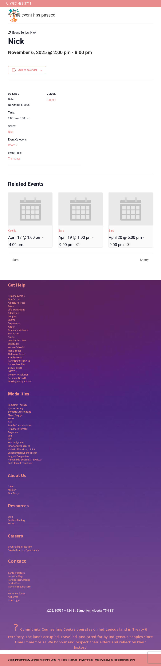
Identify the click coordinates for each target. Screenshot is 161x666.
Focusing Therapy (17, 404)
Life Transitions (16, 309)
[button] (151, 22)
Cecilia (12, 230)
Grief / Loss (14, 299)
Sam (15, 260)
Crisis (11, 306)
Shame (11, 319)
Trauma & (13, 296)
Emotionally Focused (19, 446)
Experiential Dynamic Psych (22, 452)
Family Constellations (20, 425)
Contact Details (16, 573)
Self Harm (13, 333)
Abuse (11, 337)
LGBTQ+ (12, 371)
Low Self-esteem (17, 340)
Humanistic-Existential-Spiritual (25, 459)
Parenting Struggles (19, 361)
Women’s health (16, 347)
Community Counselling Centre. (34, 660)
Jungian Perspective (18, 456)
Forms (11, 523)
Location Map (15, 576)
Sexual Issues (15, 367)
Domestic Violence (18, 330)
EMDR (11, 418)
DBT (10, 439)
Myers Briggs (15, 415)
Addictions (13, 313)
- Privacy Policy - (86, 660)
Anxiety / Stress (16, 302)
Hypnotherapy (15, 408)
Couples (12, 316)
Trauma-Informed (18, 428)
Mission (12, 489)
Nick (10, 131)
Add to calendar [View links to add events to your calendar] (27, 69)
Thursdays (14, 158)
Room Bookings (16, 593)
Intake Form (14, 583)
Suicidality (13, 343)
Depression (14, 323)
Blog (10, 516)
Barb (61, 230)
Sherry (144, 260)
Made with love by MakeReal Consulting (115, 660)
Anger (11, 326)
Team (11, 486)
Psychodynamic (16, 442)
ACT (10, 422)
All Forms (13, 597)
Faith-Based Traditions (20, 463)
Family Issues (15, 357)
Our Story (13, 493)
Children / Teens (17, 354)
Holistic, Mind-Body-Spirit (21, 449)
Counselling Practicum (20, 546)
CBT (10, 435)
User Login (14, 600)
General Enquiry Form (19, 586)
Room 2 (12, 145)
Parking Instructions (19, 579)
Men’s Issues (14, 350)
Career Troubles (17, 364)
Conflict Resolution (18, 374)
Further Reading (16, 520)
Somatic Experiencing (19, 411)
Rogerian (13, 432)
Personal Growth (17, 378)
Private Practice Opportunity (23, 550)
